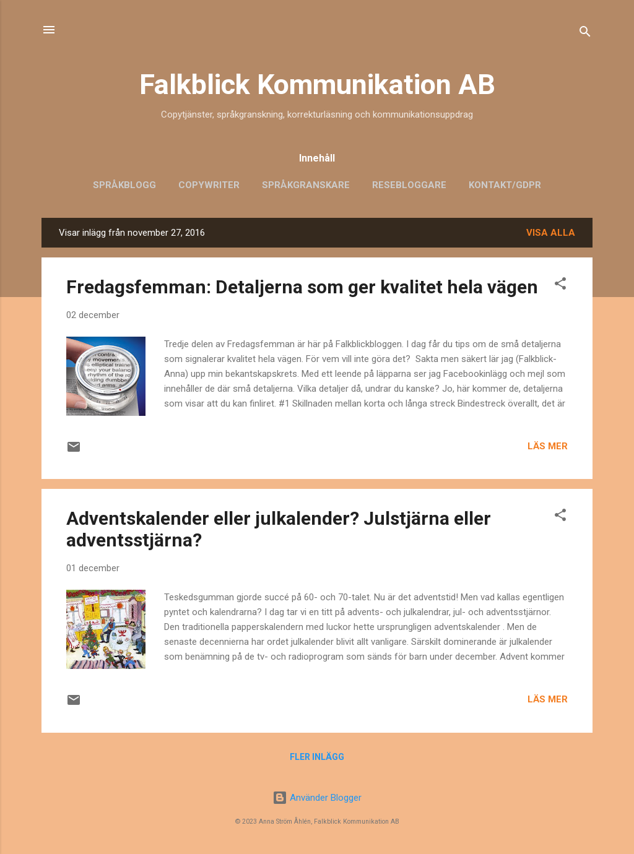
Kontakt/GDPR (505, 185)
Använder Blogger (317, 797)
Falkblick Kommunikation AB (317, 84)
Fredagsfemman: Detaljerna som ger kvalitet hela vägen (302, 287)
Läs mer (548, 446)
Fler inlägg (317, 757)
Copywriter (209, 185)
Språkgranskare (306, 185)
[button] (560, 285)
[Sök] (585, 34)
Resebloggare (409, 185)
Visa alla (550, 232)
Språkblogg (124, 185)
